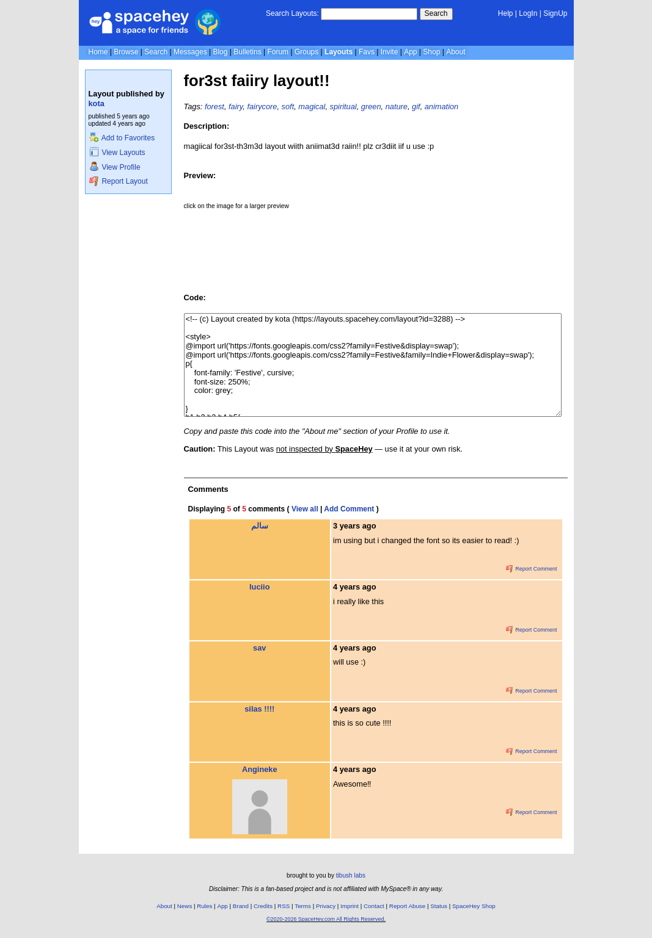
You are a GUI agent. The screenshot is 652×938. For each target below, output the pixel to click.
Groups (306, 52)
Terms (303, 906)
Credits (263, 906)
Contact (374, 906)
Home (98, 52)
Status (438, 906)
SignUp (555, 13)
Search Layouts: (292, 13)
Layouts (338, 52)
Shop (431, 52)
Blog (220, 52)
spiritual (343, 106)
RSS (283, 906)
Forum (277, 52)
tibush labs (350, 875)
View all (304, 509)
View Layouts (117, 152)
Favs (367, 52)
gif (416, 106)
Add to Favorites (122, 138)
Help (505, 13)
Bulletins (247, 52)
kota (96, 103)
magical (311, 106)
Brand (241, 906)
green (371, 106)
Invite (389, 52)
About (455, 52)
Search (436, 13)
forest (214, 106)
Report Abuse (407, 906)
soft (288, 106)
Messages (190, 52)
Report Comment (531, 569)
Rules (204, 906)
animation (442, 106)
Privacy (325, 906)
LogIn (528, 13)
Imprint (349, 906)
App (410, 52)
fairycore (262, 106)
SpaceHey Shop (474, 906)
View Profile (115, 167)
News (184, 906)
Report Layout (118, 181)
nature (397, 106)
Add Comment (349, 509)
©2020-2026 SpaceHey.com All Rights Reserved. (326, 919)
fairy (236, 106)
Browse (126, 52)
